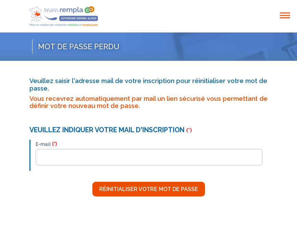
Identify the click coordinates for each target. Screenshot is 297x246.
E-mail (43, 144)
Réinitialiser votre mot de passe (148, 189)
